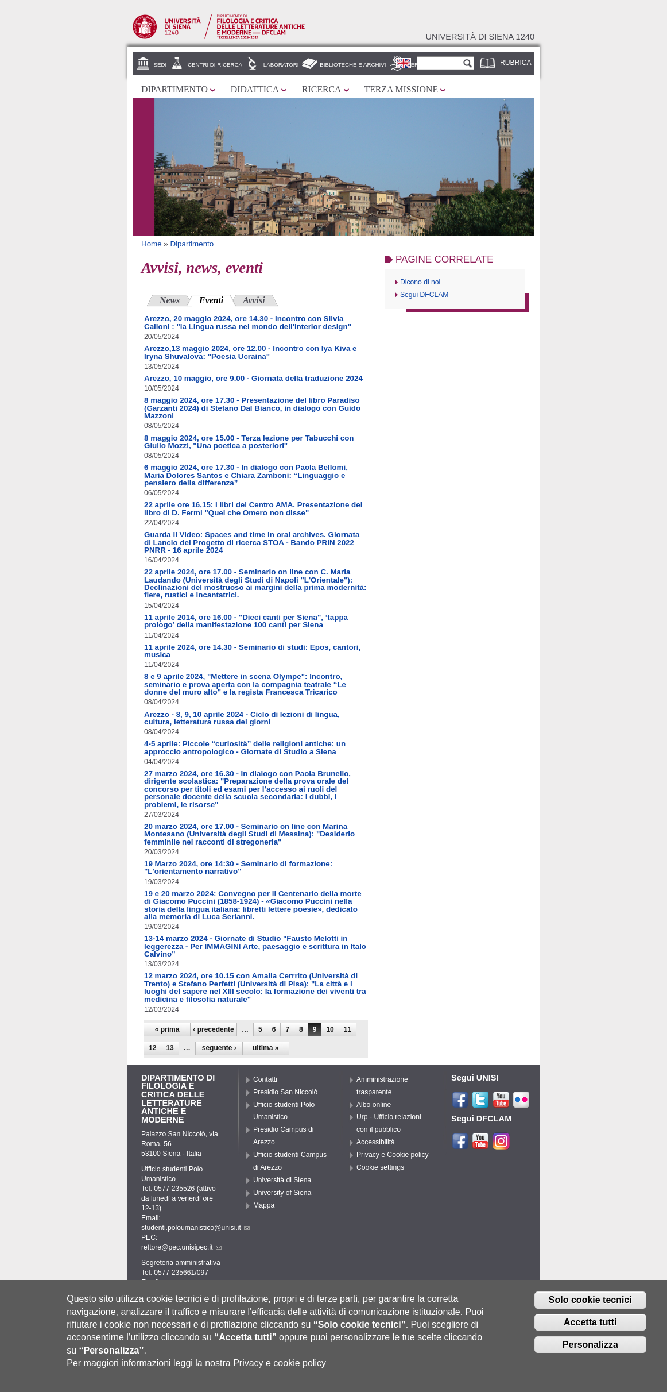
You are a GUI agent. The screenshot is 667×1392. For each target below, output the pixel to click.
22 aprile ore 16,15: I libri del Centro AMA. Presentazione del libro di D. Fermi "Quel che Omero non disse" (253, 508)
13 (169, 1048)
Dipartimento (174, 89)
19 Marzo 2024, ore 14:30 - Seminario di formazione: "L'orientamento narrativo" (238, 867)
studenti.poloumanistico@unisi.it (195, 1228)
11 (347, 1029)
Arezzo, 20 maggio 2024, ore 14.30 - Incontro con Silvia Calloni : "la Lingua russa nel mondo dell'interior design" (247, 322)
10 (330, 1029)
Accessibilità (375, 1142)
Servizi (418, 64)
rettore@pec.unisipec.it (181, 1247)
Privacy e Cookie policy (392, 1155)
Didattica (255, 89)
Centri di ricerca (215, 64)
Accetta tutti (590, 1327)
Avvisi (254, 300)
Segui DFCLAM (424, 295)
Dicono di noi (420, 282)
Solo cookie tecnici (590, 1304)
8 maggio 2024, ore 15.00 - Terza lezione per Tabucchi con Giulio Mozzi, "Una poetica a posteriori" (249, 442)
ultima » (265, 1048)
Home (151, 244)
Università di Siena (282, 1180)
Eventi (217, 299)
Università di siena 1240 (479, 36)
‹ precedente (213, 1029)
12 (152, 1048)
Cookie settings (380, 1167)
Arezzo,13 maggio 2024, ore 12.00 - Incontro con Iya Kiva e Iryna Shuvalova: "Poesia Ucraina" (250, 352)
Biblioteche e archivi (353, 64)
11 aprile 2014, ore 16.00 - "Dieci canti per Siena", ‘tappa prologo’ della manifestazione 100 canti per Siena (246, 621)
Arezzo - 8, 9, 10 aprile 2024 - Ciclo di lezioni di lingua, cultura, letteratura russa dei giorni (242, 718)
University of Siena (282, 1193)
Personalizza (590, 1349)
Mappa (263, 1205)
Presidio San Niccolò (285, 1092)
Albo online (373, 1105)
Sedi (160, 64)
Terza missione (401, 89)
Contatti (265, 1079)
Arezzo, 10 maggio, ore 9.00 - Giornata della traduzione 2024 (253, 378)
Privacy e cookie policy (279, 1367)
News (170, 300)
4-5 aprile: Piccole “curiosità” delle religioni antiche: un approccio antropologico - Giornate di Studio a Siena (245, 747)
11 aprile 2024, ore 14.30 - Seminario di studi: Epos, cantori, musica (252, 651)
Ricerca (321, 89)
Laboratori (281, 64)
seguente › (219, 1048)
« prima (167, 1029)
